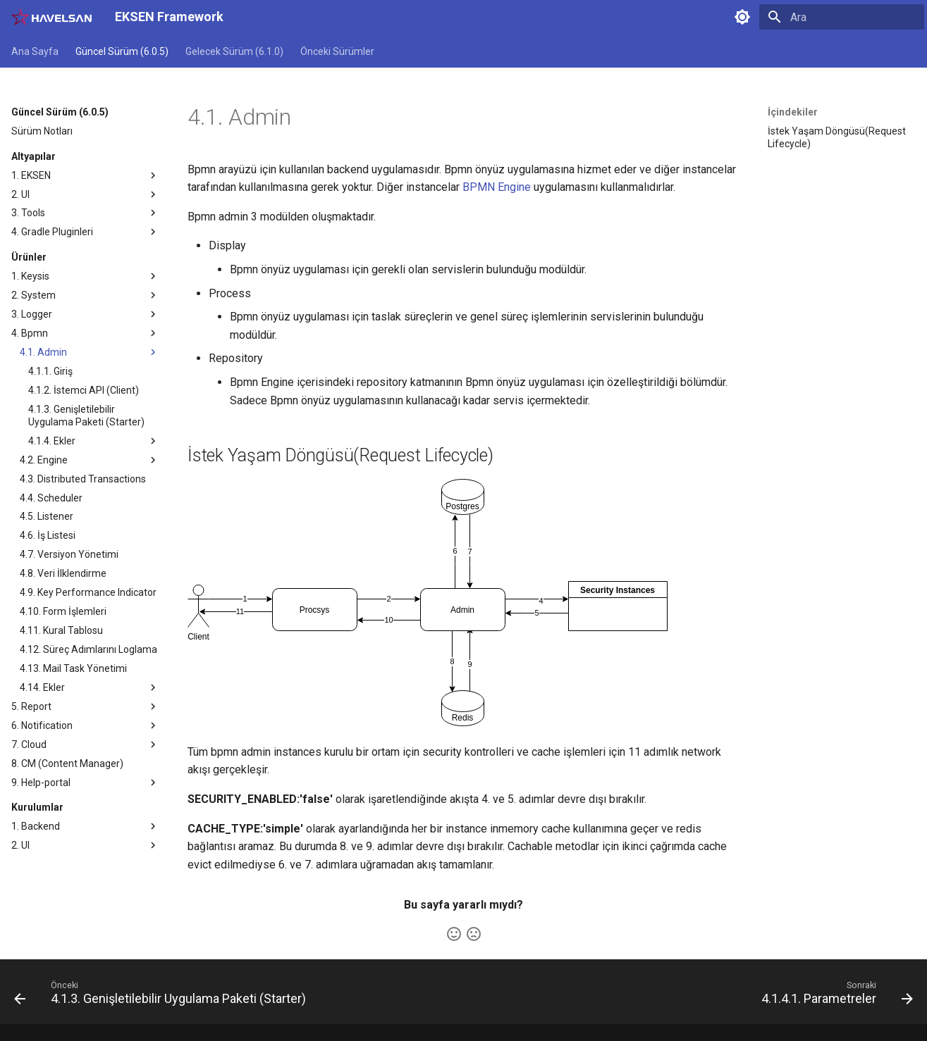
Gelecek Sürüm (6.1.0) (234, 51)
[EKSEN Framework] (52, 17)
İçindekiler (793, 112)
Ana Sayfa (35, 51)
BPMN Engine (496, 187)
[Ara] (841, 17)
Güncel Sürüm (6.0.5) (121, 51)
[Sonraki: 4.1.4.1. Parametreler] (833, 996)
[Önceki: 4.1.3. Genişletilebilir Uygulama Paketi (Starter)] (163, 996)
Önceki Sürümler (337, 51)
